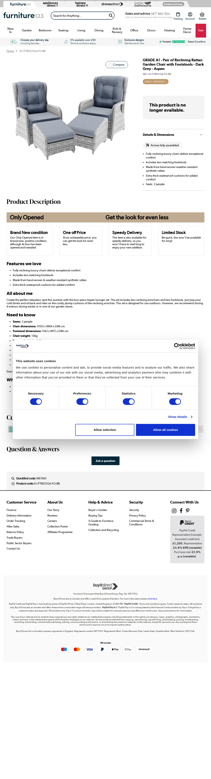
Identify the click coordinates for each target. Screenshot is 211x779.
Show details (177, 416)
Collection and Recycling (103, 530)
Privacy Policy (137, 515)
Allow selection (105, 429)
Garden (27, 30)
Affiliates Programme (60, 532)
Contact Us (13, 548)
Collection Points (57, 526)
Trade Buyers (14, 537)
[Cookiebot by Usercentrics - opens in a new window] (177, 346)
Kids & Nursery (117, 30)
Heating (169, 30)
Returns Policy (15, 532)
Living (81, 30)
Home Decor (187, 30)
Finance (11, 510)
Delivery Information (19, 515)
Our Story (53, 510)
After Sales (13, 526)
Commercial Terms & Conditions (141, 522)
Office (134, 30)
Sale (201, 30)
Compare (118, 64)
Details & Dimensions (158, 135)
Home (10, 51)
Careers (52, 520)
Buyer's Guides (97, 510)
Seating (63, 30)
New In (10, 30)
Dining (99, 30)
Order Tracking (16, 520)
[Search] (79, 15)
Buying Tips (95, 515)
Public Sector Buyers (19, 543)
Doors (151, 30)
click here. (153, 598)
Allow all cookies (165, 429)
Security (134, 510)
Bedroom (45, 30)
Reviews (52, 515)
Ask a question (105, 460)
